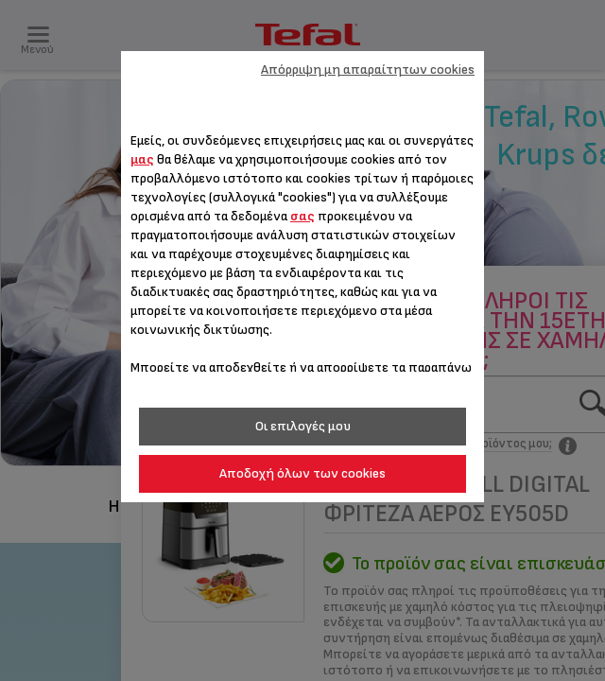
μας (142, 159)
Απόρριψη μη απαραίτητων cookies (368, 69)
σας (302, 216)
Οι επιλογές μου (303, 426)
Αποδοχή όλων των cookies (302, 473)
